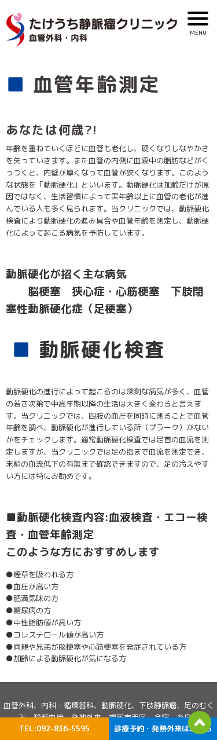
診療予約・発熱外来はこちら (163, 728)
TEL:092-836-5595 (54, 728)
